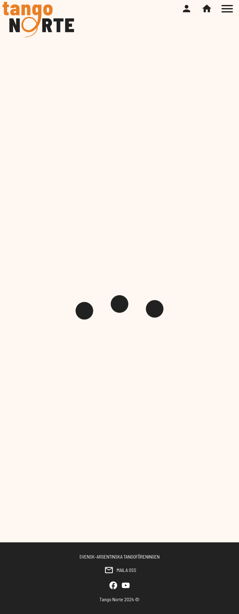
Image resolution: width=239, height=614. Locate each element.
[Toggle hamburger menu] (228, 8)
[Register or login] (186, 9)
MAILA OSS (119, 570)
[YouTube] (126, 585)
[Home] (207, 9)
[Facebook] (113, 585)
